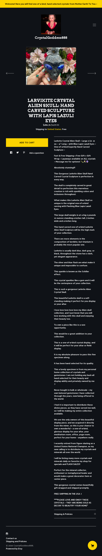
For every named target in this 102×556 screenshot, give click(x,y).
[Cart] (92, 545)
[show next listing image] (89, 72)
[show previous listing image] (12, 72)
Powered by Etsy (14, 548)
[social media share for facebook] (11, 151)
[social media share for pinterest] (24, 151)
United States (54, 129)
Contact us (11, 538)
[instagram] (7, 534)
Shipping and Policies (16, 541)
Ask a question (36, 152)
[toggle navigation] (94, 25)
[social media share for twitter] (17, 151)
